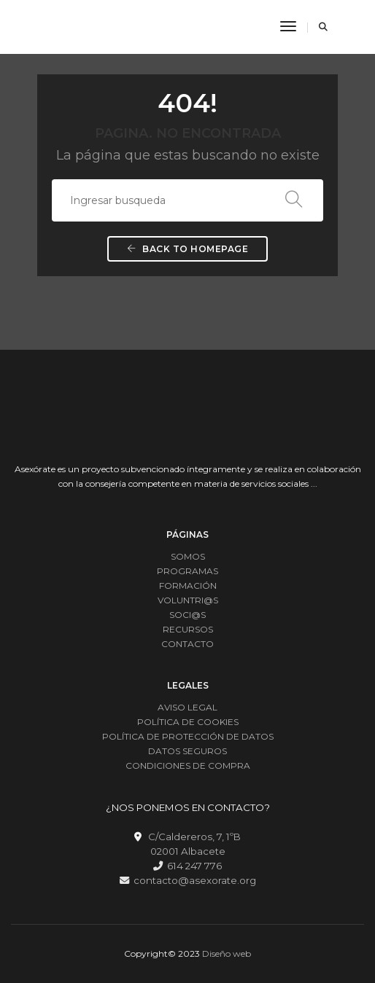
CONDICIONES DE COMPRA (187, 765)
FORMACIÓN (188, 585)
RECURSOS (188, 629)
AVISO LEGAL (187, 707)
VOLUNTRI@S (188, 600)
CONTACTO (187, 643)
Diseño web (226, 953)
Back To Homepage (187, 248)
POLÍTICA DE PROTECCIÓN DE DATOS (188, 736)
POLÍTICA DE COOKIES (188, 721)
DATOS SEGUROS (187, 750)
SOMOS (188, 556)
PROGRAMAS (187, 570)
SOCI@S (187, 614)
